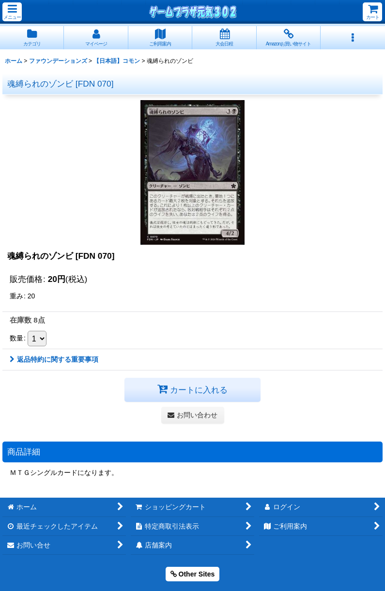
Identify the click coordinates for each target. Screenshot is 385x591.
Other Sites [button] (192, 574)
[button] (12, 11)
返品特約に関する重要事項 (54, 359)
